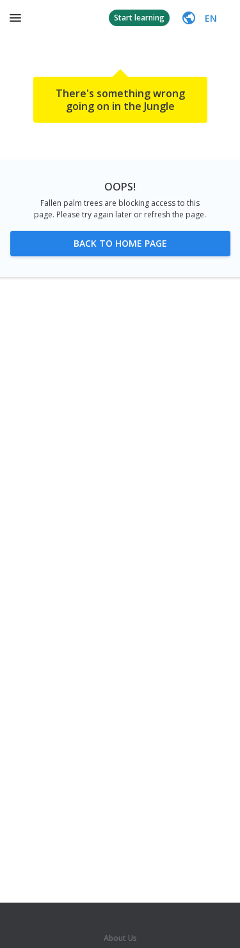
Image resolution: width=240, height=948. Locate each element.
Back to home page (120, 243)
